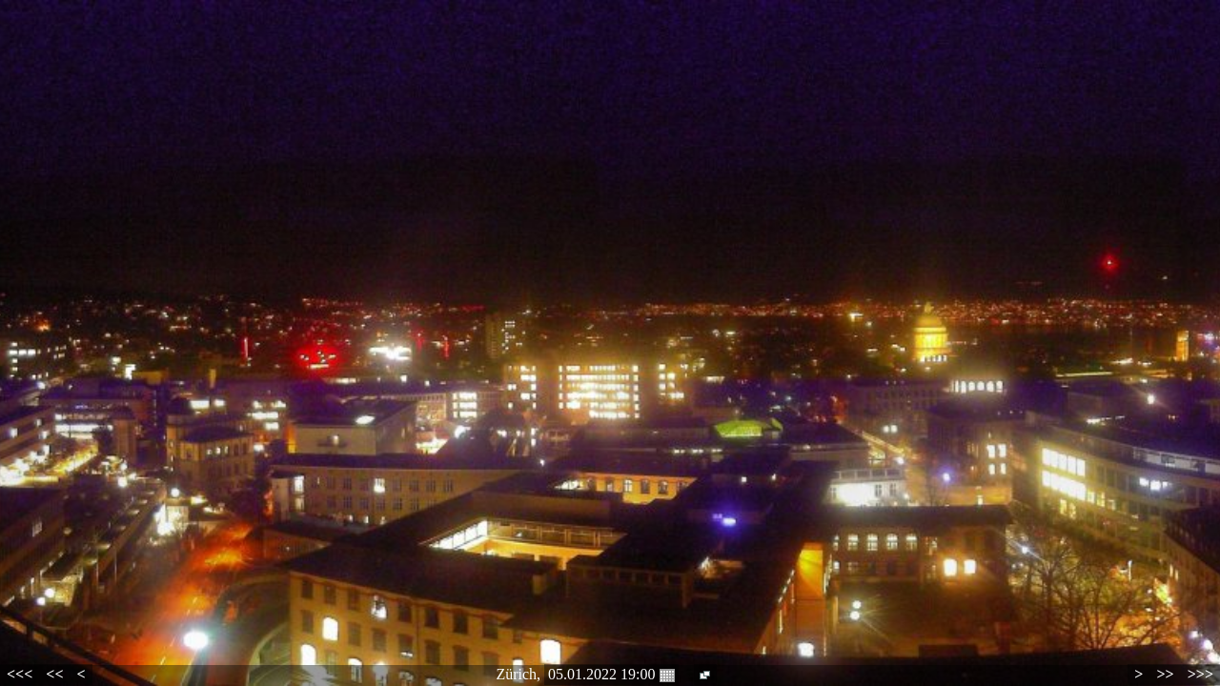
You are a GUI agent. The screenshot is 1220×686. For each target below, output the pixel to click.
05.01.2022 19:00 (611, 674)
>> (1164, 674)
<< (54, 674)
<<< (19, 674)
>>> (1200, 674)
